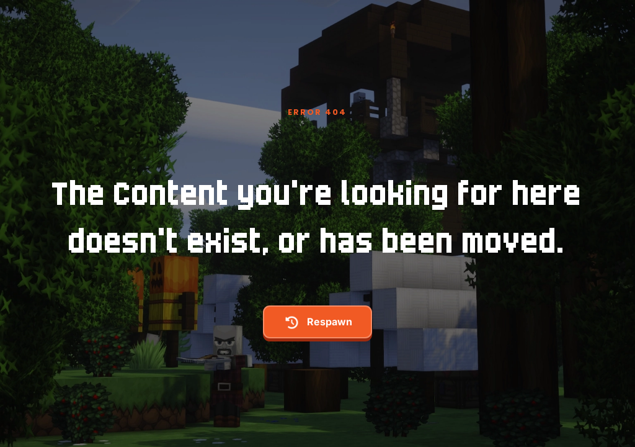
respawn (317, 323)
